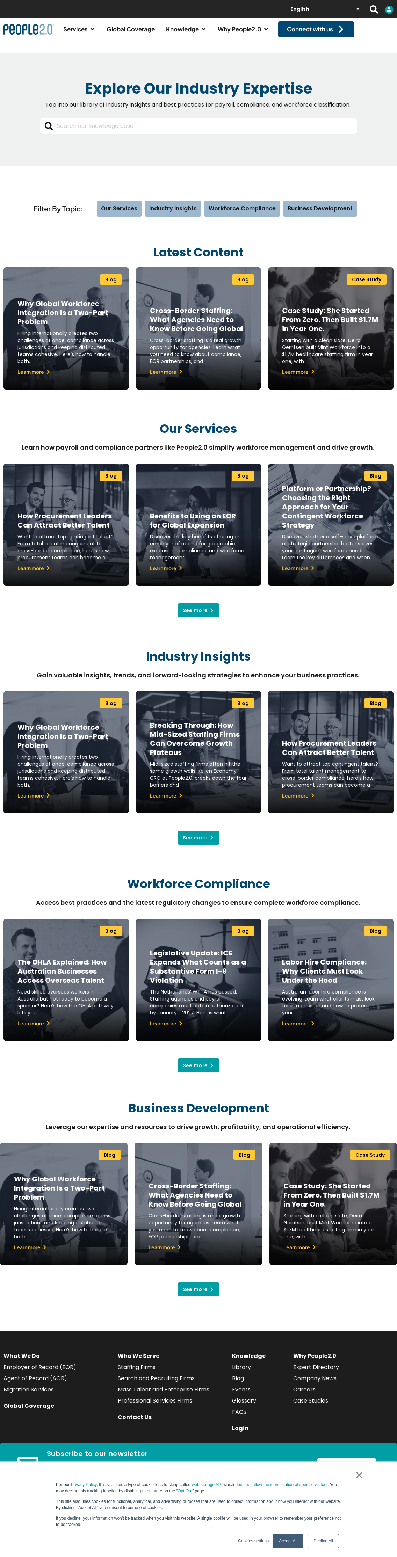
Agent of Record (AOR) (35, 1385)
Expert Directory (316, 1373)
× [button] (359, 1475)
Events (241, 1396)
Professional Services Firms (155, 1407)
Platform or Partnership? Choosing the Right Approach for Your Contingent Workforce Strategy (326, 513)
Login (240, 1435)
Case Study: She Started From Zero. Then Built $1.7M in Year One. (330, 326)
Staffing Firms (137, 1373)
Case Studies (310, 1407)
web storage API (208, 1484)
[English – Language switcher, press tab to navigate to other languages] (325, 8)
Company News (315, 1385)
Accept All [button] (288, 1540)
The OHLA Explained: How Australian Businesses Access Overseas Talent (62, 977)
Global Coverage (28, 1412)
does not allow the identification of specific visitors (281, 1484)
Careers (304, 1396)
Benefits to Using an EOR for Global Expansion (193, 526)
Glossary (244, 1407)
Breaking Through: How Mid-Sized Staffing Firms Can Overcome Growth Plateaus (195, 745)
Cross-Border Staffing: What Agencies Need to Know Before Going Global (196, 326)
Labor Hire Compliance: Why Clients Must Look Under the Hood (324, 977)
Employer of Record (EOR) (39, 1373)
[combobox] (199, 132)
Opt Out (185, 1491)
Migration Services (28, 1396)
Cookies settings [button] (253, 1540)
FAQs (239, 1418)
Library (241, 1373)
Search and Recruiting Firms (156, 1385)
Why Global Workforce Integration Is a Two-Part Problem (62, 319)
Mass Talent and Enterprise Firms (163, 1396)
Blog (238, 1385)
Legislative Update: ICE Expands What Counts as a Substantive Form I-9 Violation (198, 972)
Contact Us (135, 1423)
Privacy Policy (84, 1484)
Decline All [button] (323, 1540)
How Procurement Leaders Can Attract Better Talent (64, 526)
